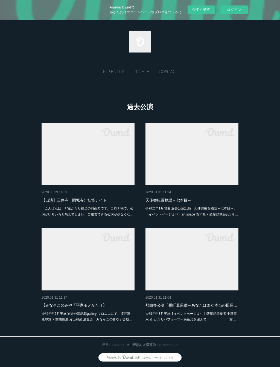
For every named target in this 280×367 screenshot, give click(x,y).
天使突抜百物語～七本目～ (168, 200)
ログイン (234, 10)
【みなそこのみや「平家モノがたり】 (74, 305)
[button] (113, 71)
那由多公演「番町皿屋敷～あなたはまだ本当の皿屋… (191, 305)
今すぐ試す (201, 9)
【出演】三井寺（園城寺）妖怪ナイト (74, 200)
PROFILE (141, 71)
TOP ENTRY (113, 71)
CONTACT (168, 71)
